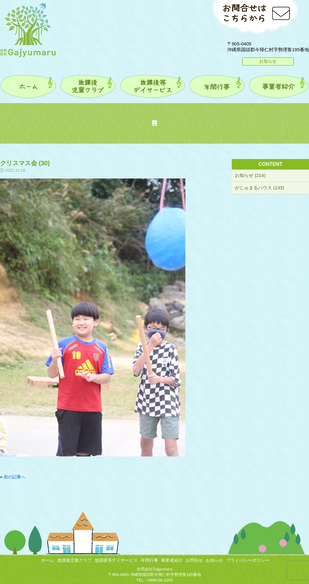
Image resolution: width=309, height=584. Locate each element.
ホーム (47, 560)
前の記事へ (14, 476)
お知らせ (268, 61)
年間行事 (149, 560)
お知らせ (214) (250, 175)
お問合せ (194, 560)
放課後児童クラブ (74, 560)
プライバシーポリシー (247, 560)
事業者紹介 (172, 560)
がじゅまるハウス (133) (259, 187)
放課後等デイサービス (116, 560)
